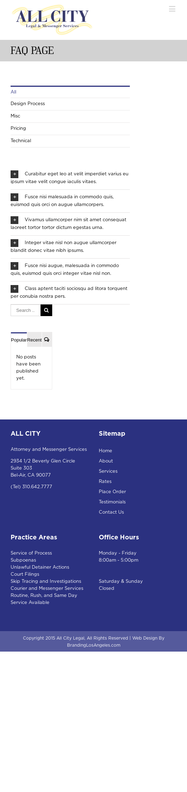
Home (105, 451)
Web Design (144, 638)
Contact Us (111, 512)
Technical (21, 141)
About (106, 461)
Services (108, 471)
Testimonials (112, 502)
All (13, 92)
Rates (105, 481)
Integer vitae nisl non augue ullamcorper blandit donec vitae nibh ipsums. (63, 246)
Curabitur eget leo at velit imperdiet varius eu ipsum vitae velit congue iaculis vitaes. (69, 177)
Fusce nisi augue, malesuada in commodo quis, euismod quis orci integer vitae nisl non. (65, 269)
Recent (34, 340)
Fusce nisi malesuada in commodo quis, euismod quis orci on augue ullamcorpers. (62, 200)
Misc (15, 116)
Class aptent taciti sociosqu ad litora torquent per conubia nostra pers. (69, 292)
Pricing (18, 128)
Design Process (28, 104)
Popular (19, 340)
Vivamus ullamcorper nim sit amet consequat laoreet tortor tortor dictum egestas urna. (68, 223)
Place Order (112, 492)
